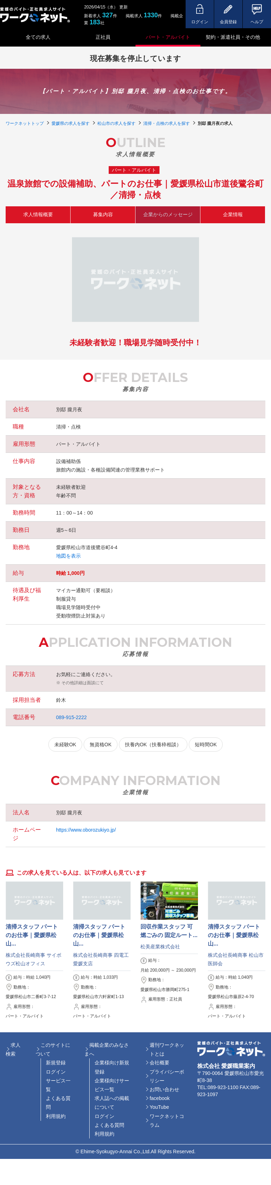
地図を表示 (68, 556)
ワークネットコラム (167, 1120)
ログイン (56, 1072)
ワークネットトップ (25, 123)
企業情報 (233, 214)
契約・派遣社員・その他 (233, 37)
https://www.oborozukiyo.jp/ (86, 830)
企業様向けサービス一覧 (112, 1085)
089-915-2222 (71, 717)
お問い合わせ (164, 1089)
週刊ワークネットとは (167, 1049)
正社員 (103, 37)
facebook (160, 1098)
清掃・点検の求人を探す (166, 123)
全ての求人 (38, 37)
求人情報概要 (38, 214)
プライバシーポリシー (167, 1076)
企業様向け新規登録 (112, 1067)
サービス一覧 (58, 1085)
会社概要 (159, 1062)
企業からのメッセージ (168, 214)
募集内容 (103, 214)
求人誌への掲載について (112, 1102)
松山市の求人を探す (116, 123)
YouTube (159, 1107)
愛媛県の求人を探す (71, 123)
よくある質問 (58, 1102)
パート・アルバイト (168, 37)
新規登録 (56, 1062)
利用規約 (56, 1116)
